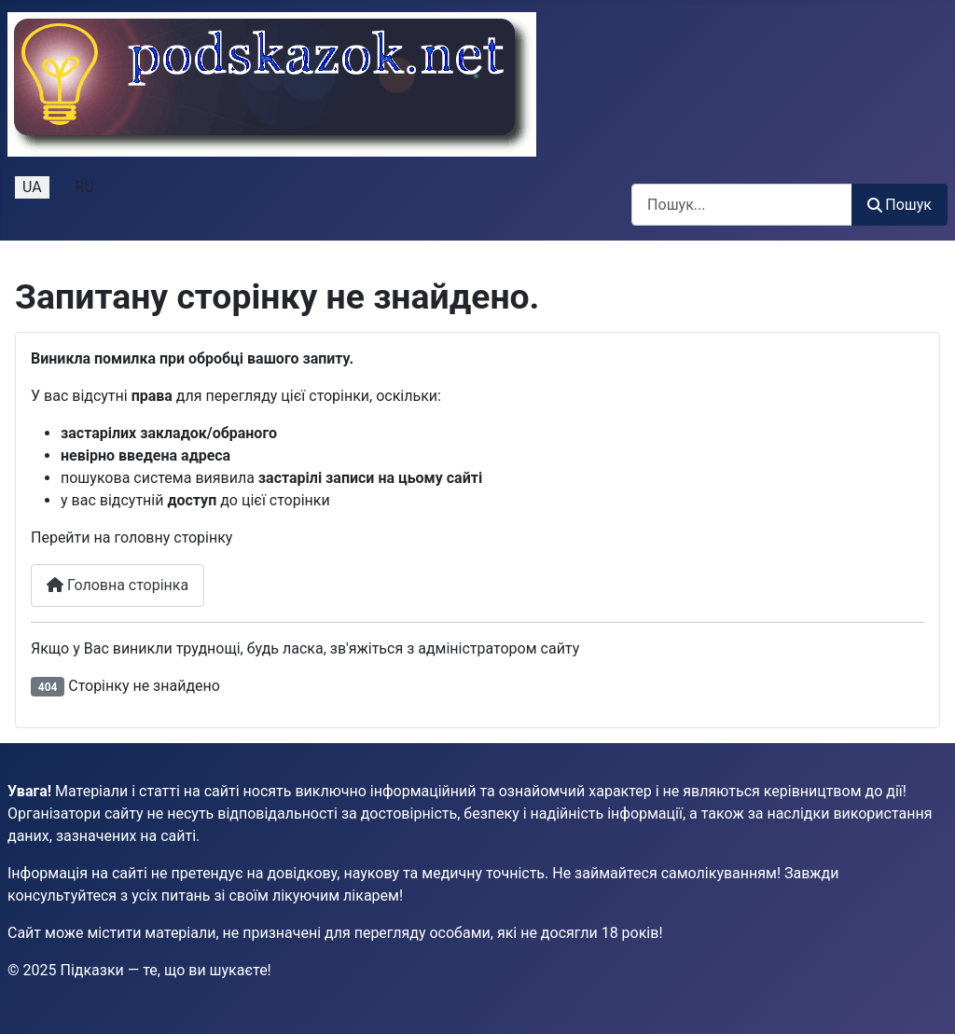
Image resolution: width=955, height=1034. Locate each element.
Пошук (899, 205)
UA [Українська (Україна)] (32, 187)
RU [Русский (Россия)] (85, 187)
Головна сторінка (117, 585)
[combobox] (741, 205)
